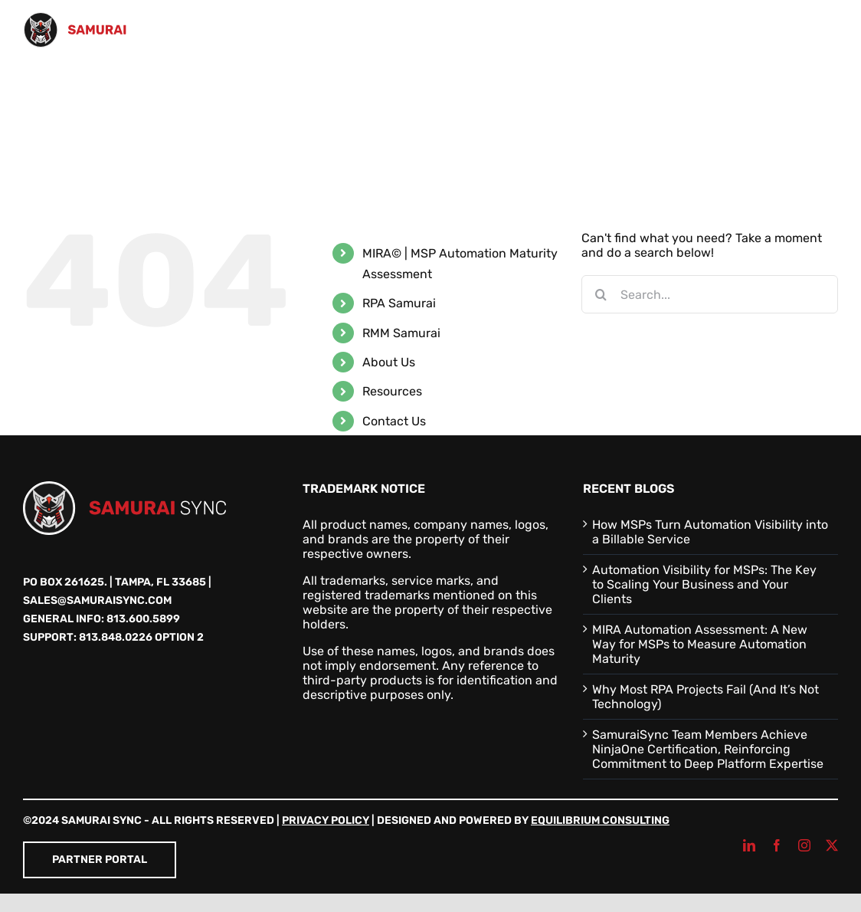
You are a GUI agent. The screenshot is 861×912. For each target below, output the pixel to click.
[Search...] (709, 294)
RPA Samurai (399, 303)
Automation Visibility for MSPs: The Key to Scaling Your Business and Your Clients (704, 584)
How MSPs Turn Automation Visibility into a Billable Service (710, 531)
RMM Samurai (401, 333)
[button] (28, 151)
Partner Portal (99, 859)
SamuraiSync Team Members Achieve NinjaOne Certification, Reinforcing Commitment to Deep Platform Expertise (707, 749)
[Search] (600, 294)
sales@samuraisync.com (97, 600)
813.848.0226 (115, 637)
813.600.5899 (143, 618)
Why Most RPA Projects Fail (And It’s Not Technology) (705, 696)
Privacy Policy (325, 820)
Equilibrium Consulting (600, 820)
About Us (388, 362)
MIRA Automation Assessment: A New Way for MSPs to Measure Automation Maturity (699, 644)
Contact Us (394, 421)
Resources (392, 391)
